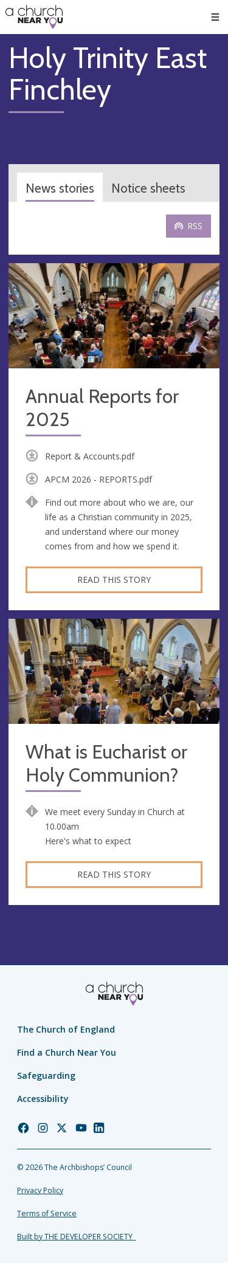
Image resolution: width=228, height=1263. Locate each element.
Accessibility (43, 1098)
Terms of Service (47, 1213)
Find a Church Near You (66, 1052)
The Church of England (66, 1029)
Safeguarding (46, 1075)
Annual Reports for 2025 (102, 408)
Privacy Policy (40, 1190)
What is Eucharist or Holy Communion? (106, 763)
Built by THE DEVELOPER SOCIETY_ (76, 1236)
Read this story (114, 579)
